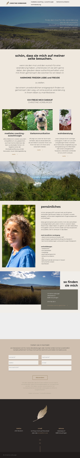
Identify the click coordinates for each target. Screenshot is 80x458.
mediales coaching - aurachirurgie (42, 2)
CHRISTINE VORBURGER (18, 3)
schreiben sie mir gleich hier (56, 305)
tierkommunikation (62, 2)
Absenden (40, 377)
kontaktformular (43, 433)
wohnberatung (36, 4)
